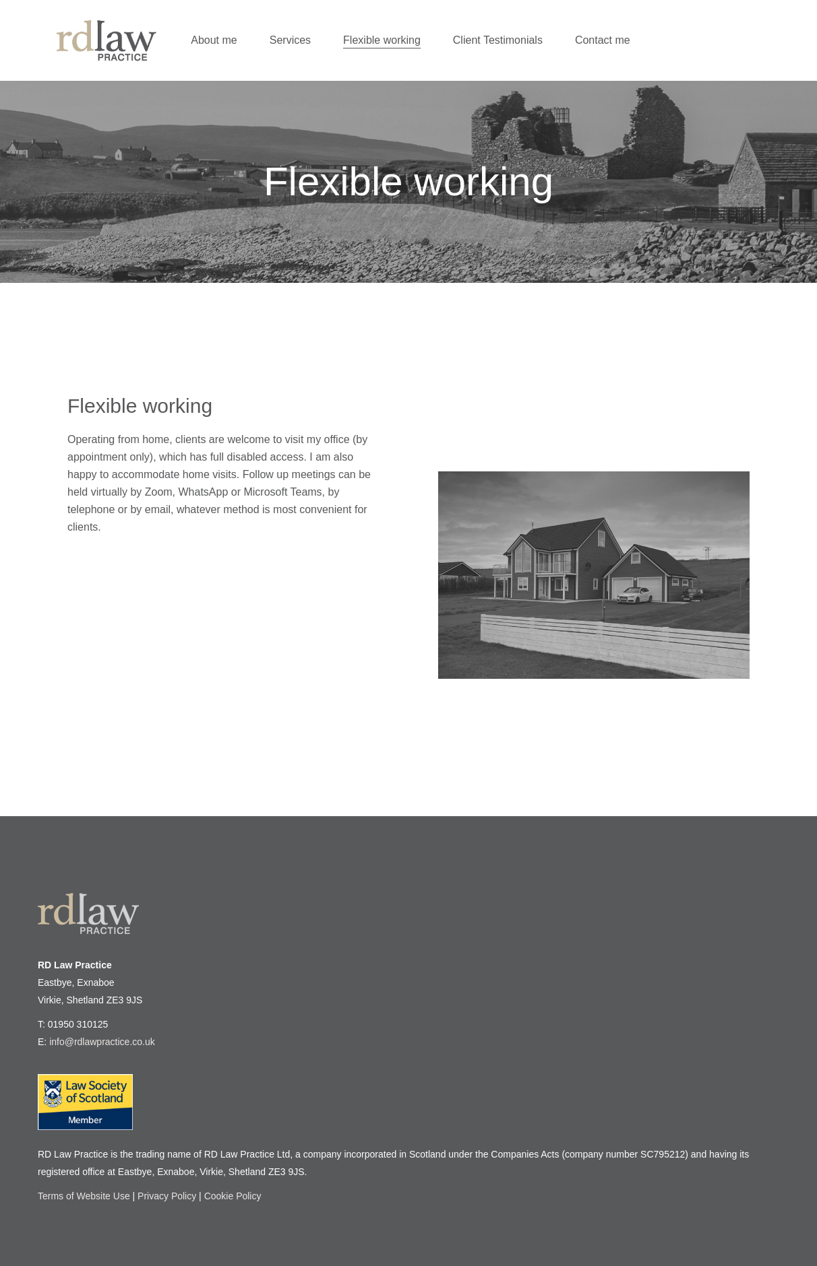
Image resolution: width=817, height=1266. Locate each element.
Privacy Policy (167, 1196)
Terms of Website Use (84, 1196)
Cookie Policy (233, 1196)
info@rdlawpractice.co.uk (102, 1041)
